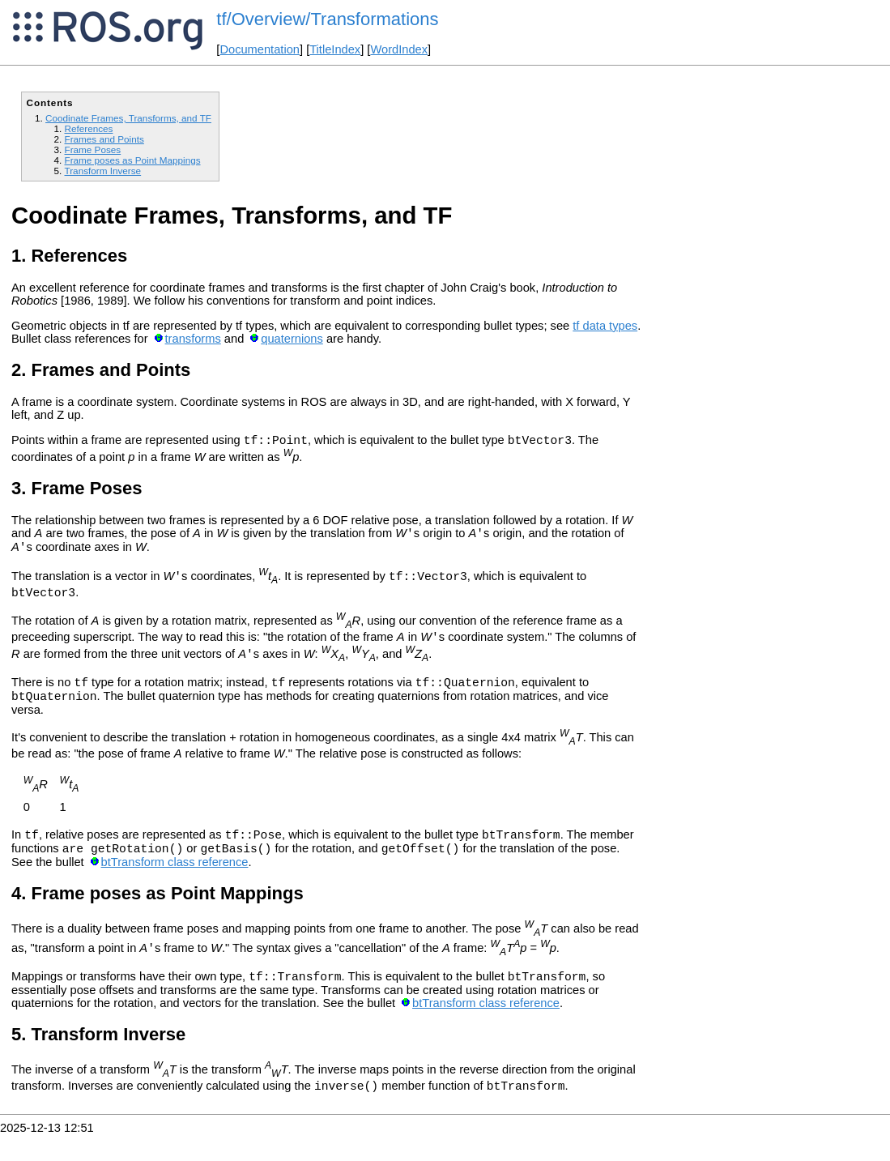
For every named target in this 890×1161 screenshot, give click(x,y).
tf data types (605, 325)
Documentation (259, 49)
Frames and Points (103, 139)
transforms (193, 338)
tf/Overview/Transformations (327, 19)
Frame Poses (92, 149)
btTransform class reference (175, 883)
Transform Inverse (102, 170)
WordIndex (399, 49)
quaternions (292, 338)
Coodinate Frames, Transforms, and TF (128, 118)
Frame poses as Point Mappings (132, 160)
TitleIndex (334, 49)
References (88, 128)
